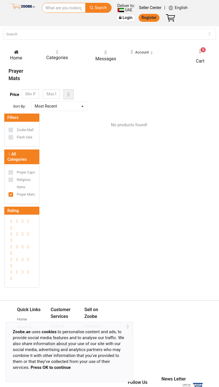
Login (126, 17)
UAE (126, 7)
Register (149, 17)
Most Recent (46, 106)
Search (98, 7)
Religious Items (24, 184)
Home (22, 320)
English (178, 8)
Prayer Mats (26, 195)
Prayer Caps (26, 173)
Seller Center (150, 7)
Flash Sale (24, 138)
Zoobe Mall (25, 130)
